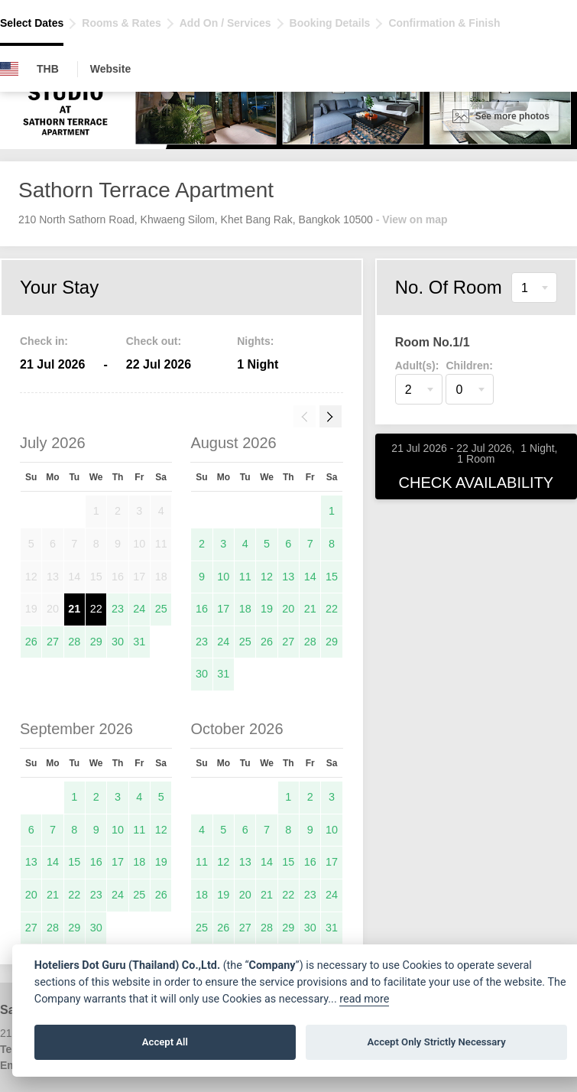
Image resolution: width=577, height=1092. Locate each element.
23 (118, 609)
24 (139, 609)
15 (332, 576)
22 (96, 609)
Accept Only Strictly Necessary (437, 1042)
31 (139, 641)
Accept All (165, 1042)
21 (74, 609)
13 (288, 576)
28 (74, 641)
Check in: (44, 341)
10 (223, 576)
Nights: (255, 341)
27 (53, 641)
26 (31, 641)
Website (110, 69)
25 (161, 609)
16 (202, 609)
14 (310, 576)
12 (267, 576)
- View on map (412, 219)
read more (364, 999)
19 (267, 609)
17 (223, 609)
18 (245, 609)
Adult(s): (417, 365)
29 (96, 641)
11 (245, 576)
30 (118, 641)
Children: (469, 365)
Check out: (153, 341)
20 (288, 609)
